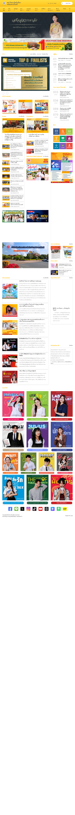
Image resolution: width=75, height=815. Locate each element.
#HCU (61, 356)
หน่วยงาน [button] (36, 9)
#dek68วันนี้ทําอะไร (55, 358)
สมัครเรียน (66, 3)
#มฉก (64, 356)
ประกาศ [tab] (39, 54)
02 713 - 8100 (52, 3)
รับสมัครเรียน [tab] (45, 54)
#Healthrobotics (56, 356)
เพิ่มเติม (71, 277)
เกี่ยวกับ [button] (9, 9)
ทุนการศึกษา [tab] (33, 54)
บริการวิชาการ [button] (50, 9)
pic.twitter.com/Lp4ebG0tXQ (57, 360)
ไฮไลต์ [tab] (27, 54)
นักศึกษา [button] (43, 8)
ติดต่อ (64, 8)
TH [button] (69, 8)
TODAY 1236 (69, 515)
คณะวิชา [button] (21, 9)
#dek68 (68, 356)
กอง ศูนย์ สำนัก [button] (29, 9)
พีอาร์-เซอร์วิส (58, 9)
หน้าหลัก (4, 9)
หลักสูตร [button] (16, 8)
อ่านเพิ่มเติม (45, 96)
